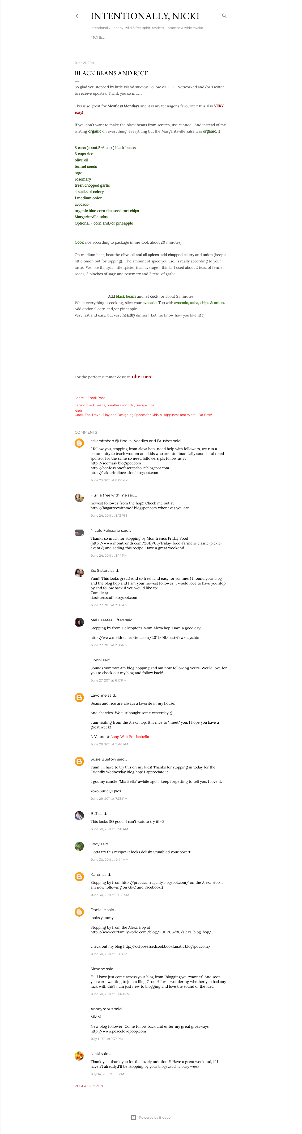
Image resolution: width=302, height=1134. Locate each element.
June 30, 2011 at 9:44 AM (109, 860)
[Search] (224, 15)
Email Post (96, 398)
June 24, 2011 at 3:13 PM (109, 515)
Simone (98, 968)
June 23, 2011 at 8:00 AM (109, 480)
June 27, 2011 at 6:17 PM (108, 680)
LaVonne (99, 695)
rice (151, 405)
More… (203, 37)
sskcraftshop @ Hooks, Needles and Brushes (131, 440)
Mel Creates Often (107, 620)
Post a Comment (90, 1086)
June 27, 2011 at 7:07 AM (109, 605)
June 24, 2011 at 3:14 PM (109, 555)
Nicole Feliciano (105, 530)
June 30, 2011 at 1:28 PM (109, 954)
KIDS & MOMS (157, 37)
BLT (94, 813)
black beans (95, 405)
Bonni (96, 660)
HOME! (97, 37)
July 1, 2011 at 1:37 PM (107, 1039)
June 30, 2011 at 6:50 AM (109, 829)
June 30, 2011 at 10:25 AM (110, 895)
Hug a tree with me (109, 495)
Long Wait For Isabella (129, 736)
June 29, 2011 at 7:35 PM (109, 799)
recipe (142, 405)
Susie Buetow (103, 759)
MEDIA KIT (183, 37)
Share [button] (79, 398)
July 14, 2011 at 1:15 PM (107, 1074)
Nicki (95, 1053)
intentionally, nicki (145, 16)
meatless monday (121, 405)
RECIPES (115, 37)
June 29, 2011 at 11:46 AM (109, 744)
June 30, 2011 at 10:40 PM (110, 994)
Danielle (98, 909)
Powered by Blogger (151, 1117)
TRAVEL (133, 37)
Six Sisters (100, 570)
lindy (95, 844)
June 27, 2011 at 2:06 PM (109, 645)
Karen (96, 874)
